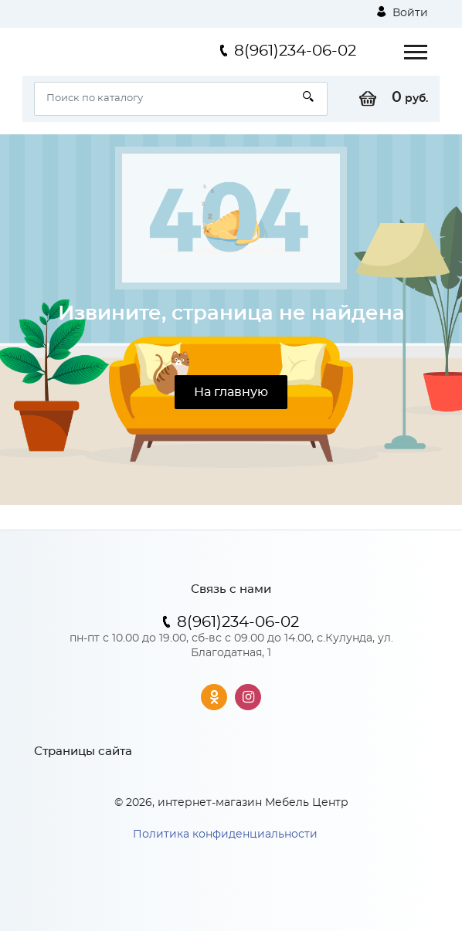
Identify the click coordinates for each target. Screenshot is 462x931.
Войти (402, 12)
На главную (231, 392)
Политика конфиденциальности (225, 834)
